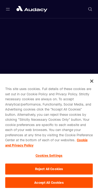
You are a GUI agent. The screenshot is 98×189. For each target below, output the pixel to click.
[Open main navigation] (7, 9)
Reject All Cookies (49, 170)
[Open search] (90, 9)
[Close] (91, 82)
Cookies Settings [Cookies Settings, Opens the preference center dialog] (49, 157)
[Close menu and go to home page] (31, 9)
